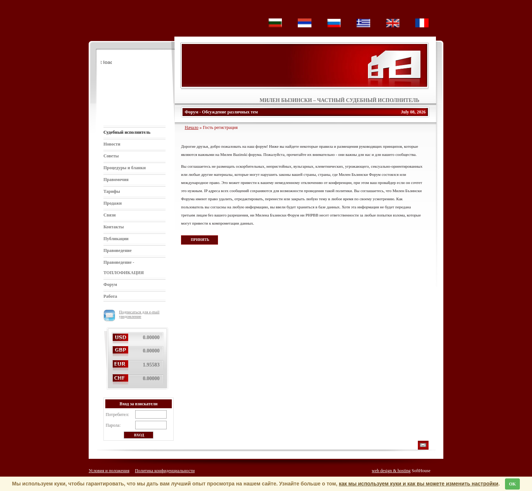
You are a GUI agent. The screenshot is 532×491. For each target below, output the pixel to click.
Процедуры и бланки (124, 167)
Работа (110, 296)
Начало (191, 127)
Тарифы (111, 191)
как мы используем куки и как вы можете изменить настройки (418, 484)
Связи (109, 215)
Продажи (112, 203)
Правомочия (116, 179)
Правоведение (117, 250)
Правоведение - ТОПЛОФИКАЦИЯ (123, 267)
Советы (111, 155)
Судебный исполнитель (126, 132)
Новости (111, 144)
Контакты (113, 226)
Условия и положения (109, 470)
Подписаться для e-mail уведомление (131, 314)
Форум (110, 284)
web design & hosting (391, 470)
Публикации (116, 238)
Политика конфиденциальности (165, 470)
